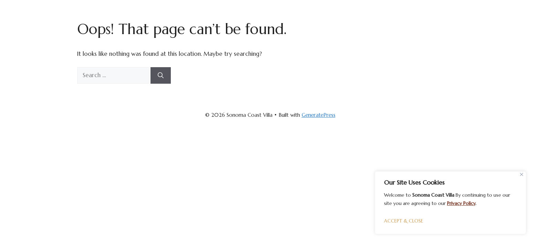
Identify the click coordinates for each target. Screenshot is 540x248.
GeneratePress (318, 115)
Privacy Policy (461, 203)
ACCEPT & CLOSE (403, 221)
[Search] (160, 75)
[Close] (521, 174)
